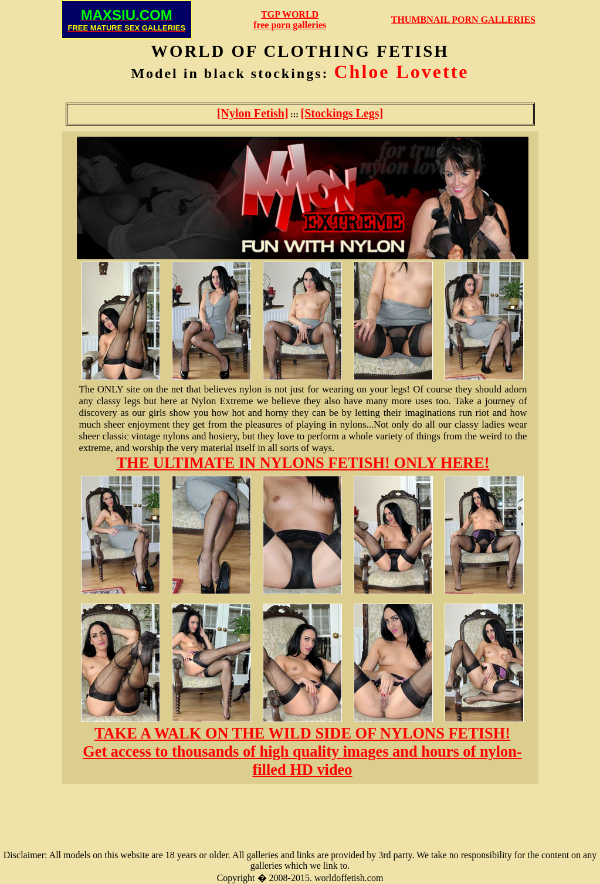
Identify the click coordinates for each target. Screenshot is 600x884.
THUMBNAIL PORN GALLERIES (463, 20)
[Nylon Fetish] (253, 113)
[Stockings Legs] (342, 113)
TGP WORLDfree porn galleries (289, 19)
